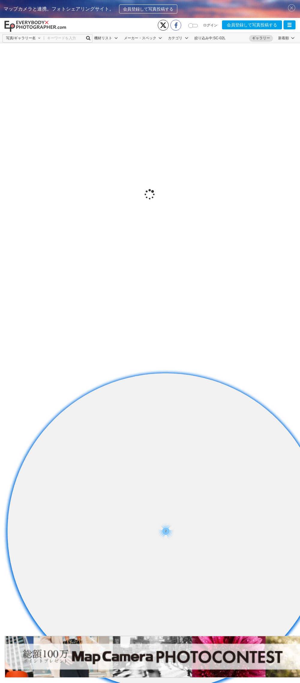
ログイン (210, 25)
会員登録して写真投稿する (148, 9)
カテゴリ (178, 38)
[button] (290, 24)
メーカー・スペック (143, 38)
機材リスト (106, 38)
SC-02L (219, 38)
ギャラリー (261, 38)
